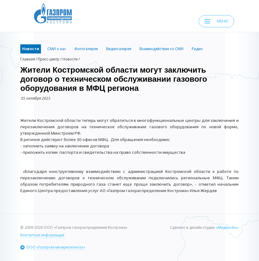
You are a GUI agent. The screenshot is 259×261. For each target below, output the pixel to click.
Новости (70, 59)
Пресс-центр (48, 59)
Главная (27, 59)
